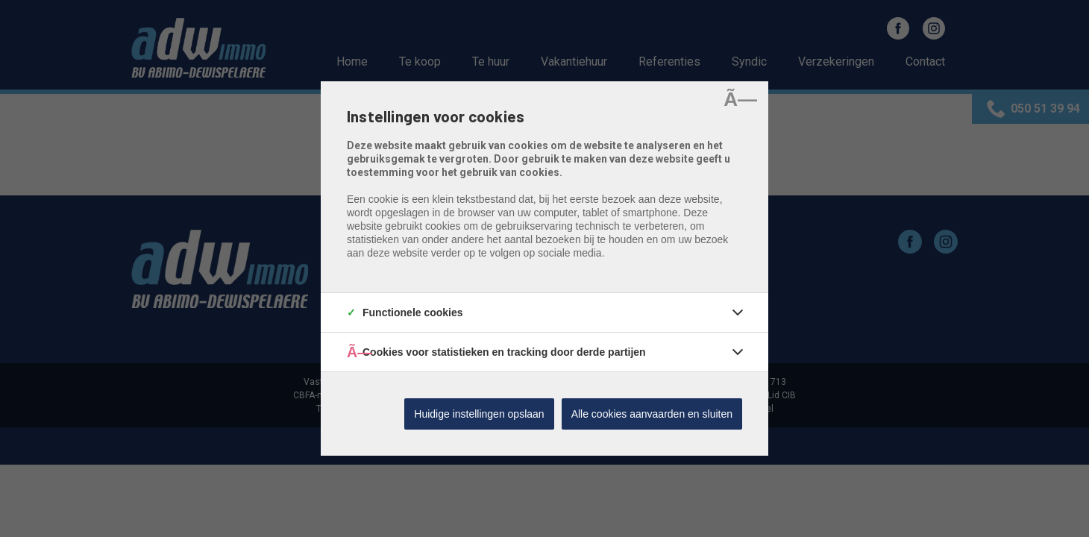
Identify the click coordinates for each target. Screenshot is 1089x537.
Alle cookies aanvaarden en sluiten (651, 414)
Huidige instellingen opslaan (479, 414)
